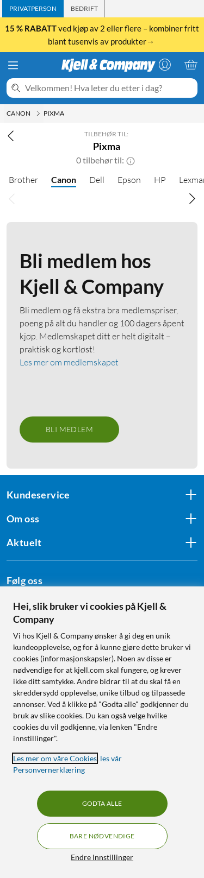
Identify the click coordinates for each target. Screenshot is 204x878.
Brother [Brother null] (23, 179)
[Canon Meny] (38, 113)
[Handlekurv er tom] (191, 65)
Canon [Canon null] (63, 179)
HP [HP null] (160, 179)
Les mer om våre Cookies (55, 758)
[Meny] (13, 65)
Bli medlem (69, 429)
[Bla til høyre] (192, 198)
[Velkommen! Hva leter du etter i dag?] (109, 87)
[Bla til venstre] (12, 198)
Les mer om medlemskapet (69, 362)
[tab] (33, 8)
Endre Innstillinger (102, 857)
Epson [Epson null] (129, 179)
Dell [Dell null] (96, 179)
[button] (130, 160)
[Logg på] (165, 65)
